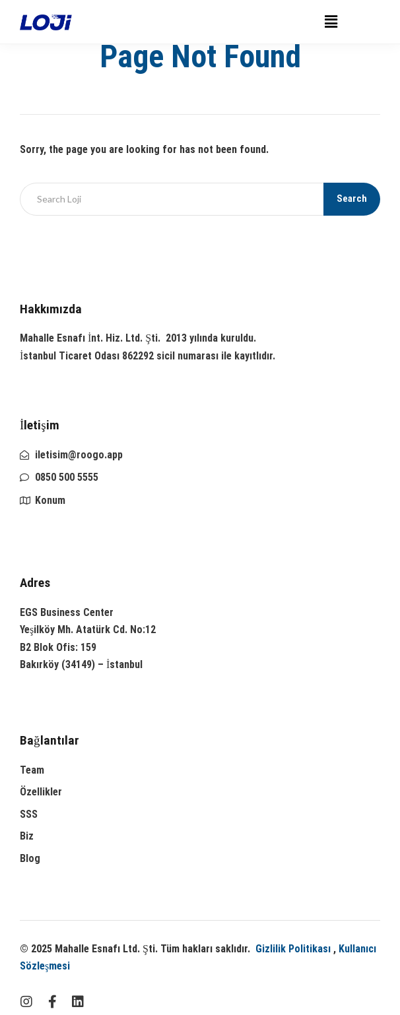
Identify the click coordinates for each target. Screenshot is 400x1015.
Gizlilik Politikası (293, 948)
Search (352, 198)
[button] (330, 21)
